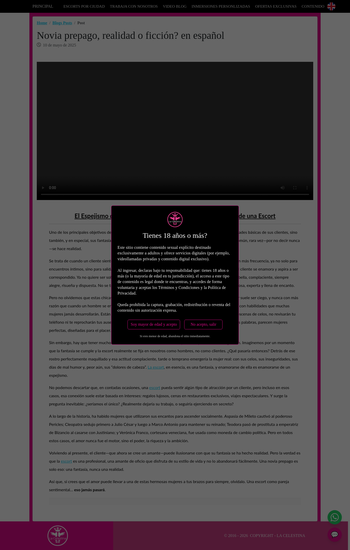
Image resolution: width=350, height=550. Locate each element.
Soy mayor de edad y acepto (154, 324)
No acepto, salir (203, 324)
